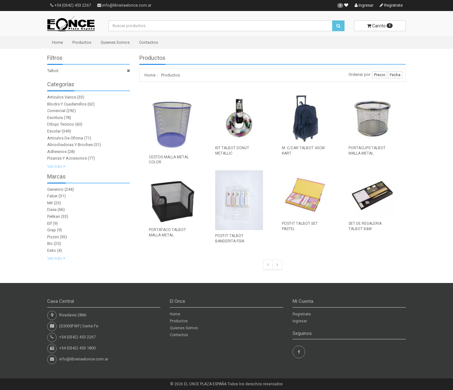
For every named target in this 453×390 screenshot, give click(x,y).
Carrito (380, 25)
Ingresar (364, 5)
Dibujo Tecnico (60, 124)
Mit (50, 203)
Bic (50, 243)
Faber (52, 196)
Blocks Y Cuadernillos (67, 104)
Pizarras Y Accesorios (67, 158)
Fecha (395, 75)
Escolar (54, 131)
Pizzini (53, 237)
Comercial (56, 110)
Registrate (391, 5)
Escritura (55, 117)
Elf (49, 223)
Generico (55, 189)
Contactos (148, 42)
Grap (51, 230)
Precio (379, 75)
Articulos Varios (61, 97)
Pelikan (53, 216)
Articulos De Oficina (65, 138)
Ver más (56, 166)
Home (57, 42)
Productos (81, 42)
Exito (51, 250)
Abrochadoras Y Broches (70, 144)
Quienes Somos (115, 42)
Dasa (52, 209)
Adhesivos (57, 151)
